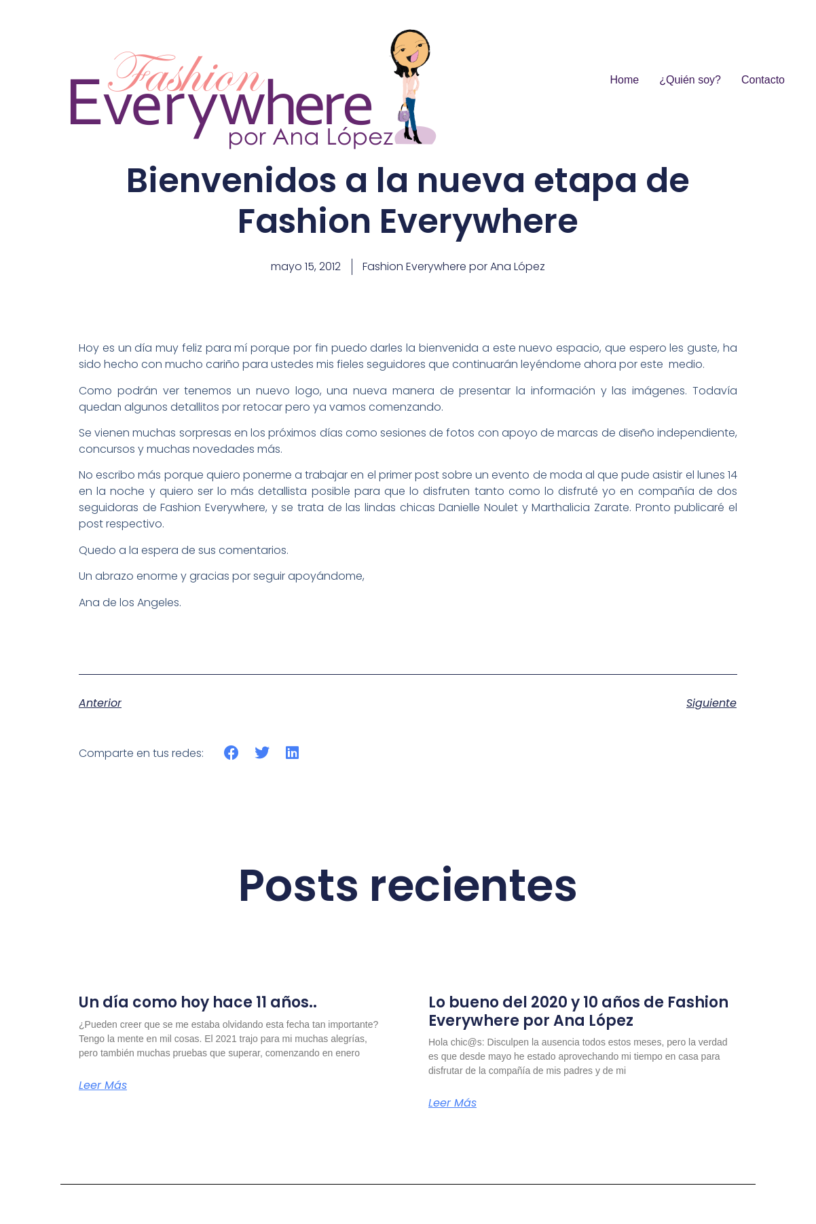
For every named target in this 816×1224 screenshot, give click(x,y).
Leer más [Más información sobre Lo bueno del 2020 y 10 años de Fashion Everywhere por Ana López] (452, 1103)
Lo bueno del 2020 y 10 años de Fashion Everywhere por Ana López (578, 1011)
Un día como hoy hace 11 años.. (198, 1002)
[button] (232, 753)
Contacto (763, 80)
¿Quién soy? (690, 80)
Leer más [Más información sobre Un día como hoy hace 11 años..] (103, 1085)
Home (624, 80)
